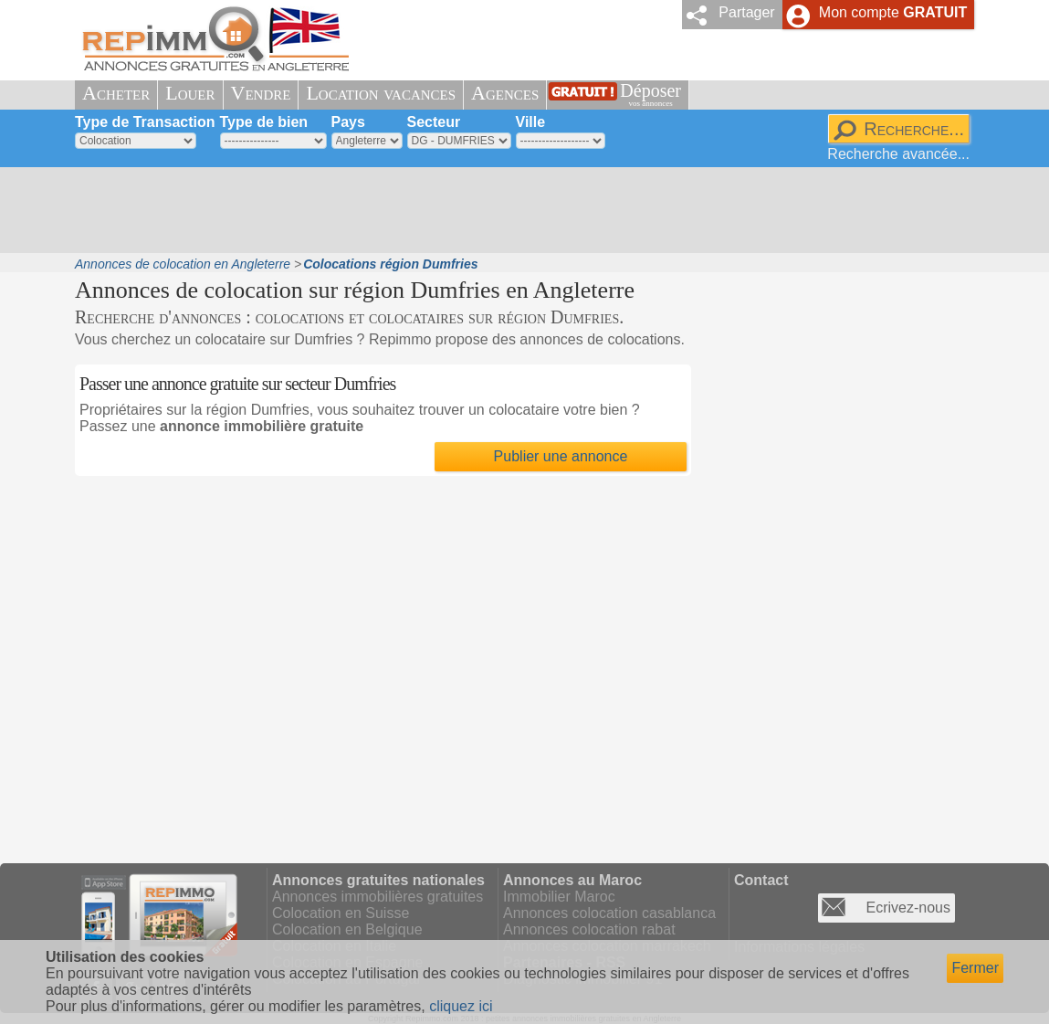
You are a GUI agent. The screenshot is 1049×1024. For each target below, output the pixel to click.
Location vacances (381, 92)
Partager (746, 12)
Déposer (650, 94)
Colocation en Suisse (340, 913)
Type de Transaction (145, 122)
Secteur (434, 122)
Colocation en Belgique (347, 929)
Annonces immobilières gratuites (377, 896)
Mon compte (893, 12)
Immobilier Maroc (559, 896)
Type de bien (264, 122)
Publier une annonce (561, 456)
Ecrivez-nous (908, 907)
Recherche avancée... (898, 154)
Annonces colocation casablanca (609, 913)
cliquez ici (460, 1006)
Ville (531, 122)
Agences (505, 92)
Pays (348, 122)
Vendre (261, 92)
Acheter (116, 92)
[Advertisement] (517, 210)
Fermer (975, 968)
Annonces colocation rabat (589, 929)
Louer (190, 92)
